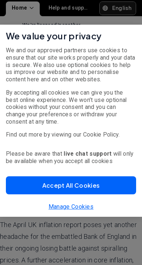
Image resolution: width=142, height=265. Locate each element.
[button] (71, 185)
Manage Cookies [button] (71, 206)
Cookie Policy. (101, 134)
